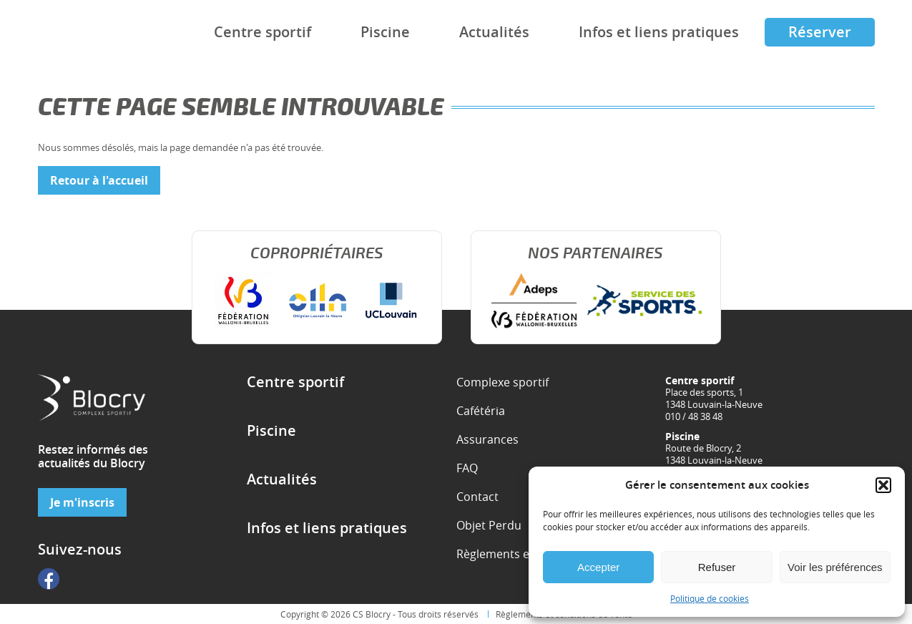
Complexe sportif (502, 382)
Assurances (487, 439)
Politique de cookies (709, 598)
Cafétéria (480, 411)
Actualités (494, 32)
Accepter (598, 567)
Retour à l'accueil (99, 180)
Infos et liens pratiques (659, 32)
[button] (883, 485)
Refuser (717, 567)
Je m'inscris (82, 502)
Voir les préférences (835, 567)
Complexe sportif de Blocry (79, 32)
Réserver (819, 32)
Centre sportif (262, 32)
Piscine (385, 32)
